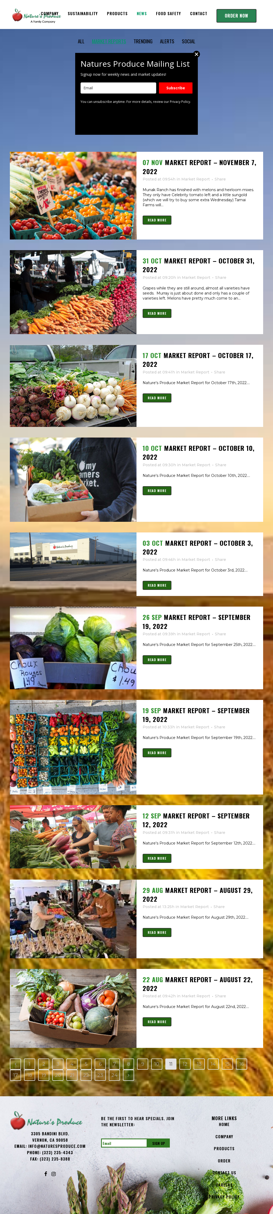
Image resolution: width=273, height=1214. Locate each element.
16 (241, 1064)
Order (224, 1160)
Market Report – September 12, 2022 (196, 820)
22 (86, 1075)
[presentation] (121, 119)
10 (156, 1064)
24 (114, 1075)
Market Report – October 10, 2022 (199, 452)
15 (227, 1064)
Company (224, 1136)
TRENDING (139, 41)
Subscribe (175, 87)
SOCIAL (187, 41)
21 (72, 1075)
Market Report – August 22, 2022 (198, 983)
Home (224, 1124)
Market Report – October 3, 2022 (198, 547)
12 (185, 1064)
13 (199, 1064)
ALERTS (166, 41)
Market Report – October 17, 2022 (198, 359)
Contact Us (224, 1172)
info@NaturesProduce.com (57, 1146)
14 (213, 1064)
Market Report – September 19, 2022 (197, 621)
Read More (157, 220)
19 (44, 1075)
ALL (85, 41)
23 (100, 1075)
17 (15, 1075)
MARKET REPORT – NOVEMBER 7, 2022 (199, 166)
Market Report (195, 179)
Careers (224, 1185)
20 (58, 1075)
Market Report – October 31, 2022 (199, 265)
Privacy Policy (224, 1197)
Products (224, 1148)
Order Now (236, 15)
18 (29, 1075)
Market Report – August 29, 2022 (198, 894)
